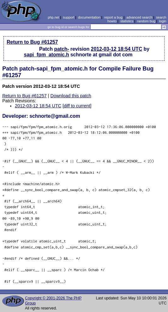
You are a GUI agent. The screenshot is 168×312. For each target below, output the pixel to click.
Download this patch (70, 95)
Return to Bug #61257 (32, 42)
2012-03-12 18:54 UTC (116, 49)
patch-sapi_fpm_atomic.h (46, 51)
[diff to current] (76, 105)
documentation (89, 17)
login (162, 21)
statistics (126, 21)
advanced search (139, 17)
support (68, 17)
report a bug (113, 17)
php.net (53, 17)
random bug (146, 21)
